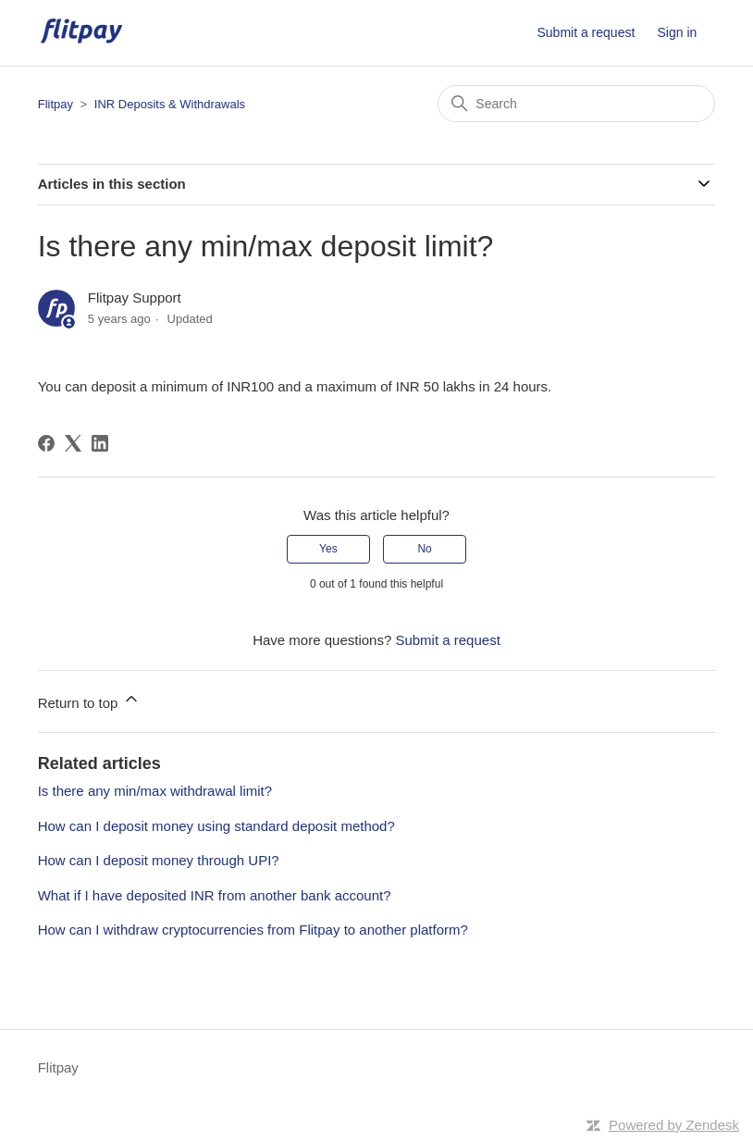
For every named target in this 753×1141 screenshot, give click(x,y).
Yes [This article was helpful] (328, 548)
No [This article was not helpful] (424, 548)
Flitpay (55, 104)
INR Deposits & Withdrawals (169, 104)
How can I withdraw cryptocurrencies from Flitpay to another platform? (253, 929)
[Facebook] (46, 443)
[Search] (576, 103)
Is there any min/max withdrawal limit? (155, 791)
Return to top (89, 700)
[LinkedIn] (100, 443)
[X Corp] (73, 443)
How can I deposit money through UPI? (158, 860)
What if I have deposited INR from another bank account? (214, 895)
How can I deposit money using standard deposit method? (216, 826)
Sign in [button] (677, 32)
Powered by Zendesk (674, 1125)
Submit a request (586, 32)
